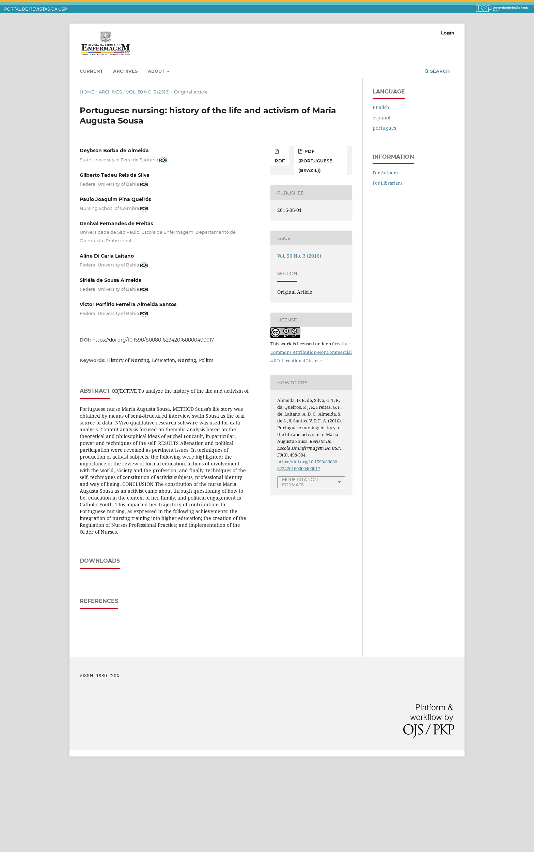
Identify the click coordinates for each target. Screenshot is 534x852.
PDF (280, 160)
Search (437, 71)
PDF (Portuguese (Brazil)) (315, 160)
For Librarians (388, 183)
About (157, 71)
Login (447, 32)
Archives (125, 71)
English (381, 107)
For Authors (385, 173)
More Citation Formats (300, 482)
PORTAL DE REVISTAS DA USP (35, 9)
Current (91, 71)
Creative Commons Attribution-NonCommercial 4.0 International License (311, 352)
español (381, 117)
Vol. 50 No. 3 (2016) (148, 92)
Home (87, 92)
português (384, 128)
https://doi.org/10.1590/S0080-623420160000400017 (153, 340)
